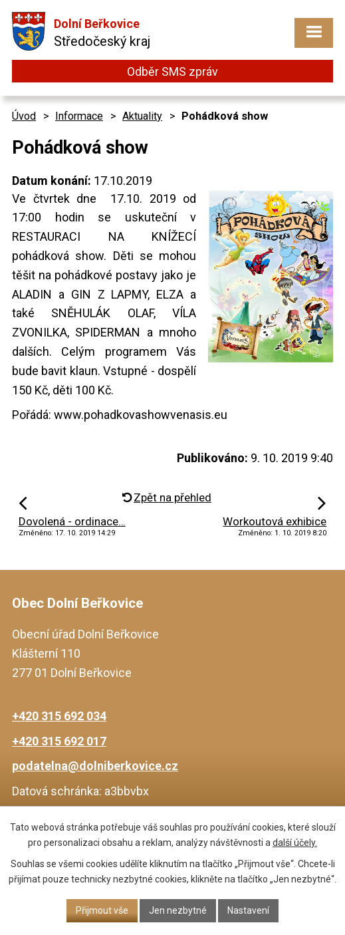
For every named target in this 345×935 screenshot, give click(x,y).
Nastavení (248, 910)
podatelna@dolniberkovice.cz (95, 766)
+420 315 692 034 (59, 716)
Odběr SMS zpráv (172, 71)
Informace (79, 116)
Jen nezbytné (178, 910)
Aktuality (142, 116)
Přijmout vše (102, 910)
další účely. (295, 842)
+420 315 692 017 (59, 741)
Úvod (24, 116)
